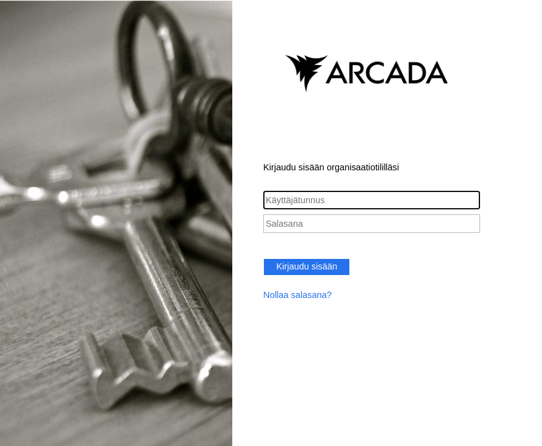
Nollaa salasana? (297, 295)
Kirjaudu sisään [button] (306, 266)
